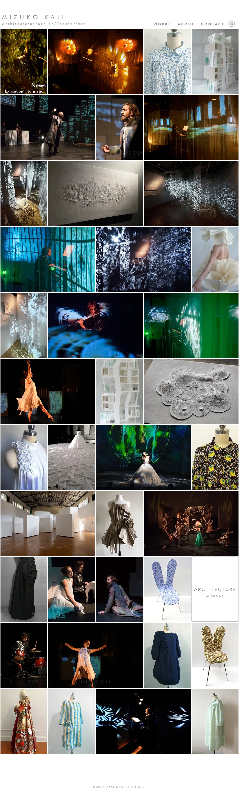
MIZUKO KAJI (34, 17)
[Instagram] (232, 24)
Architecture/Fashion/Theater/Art (44, 24)
